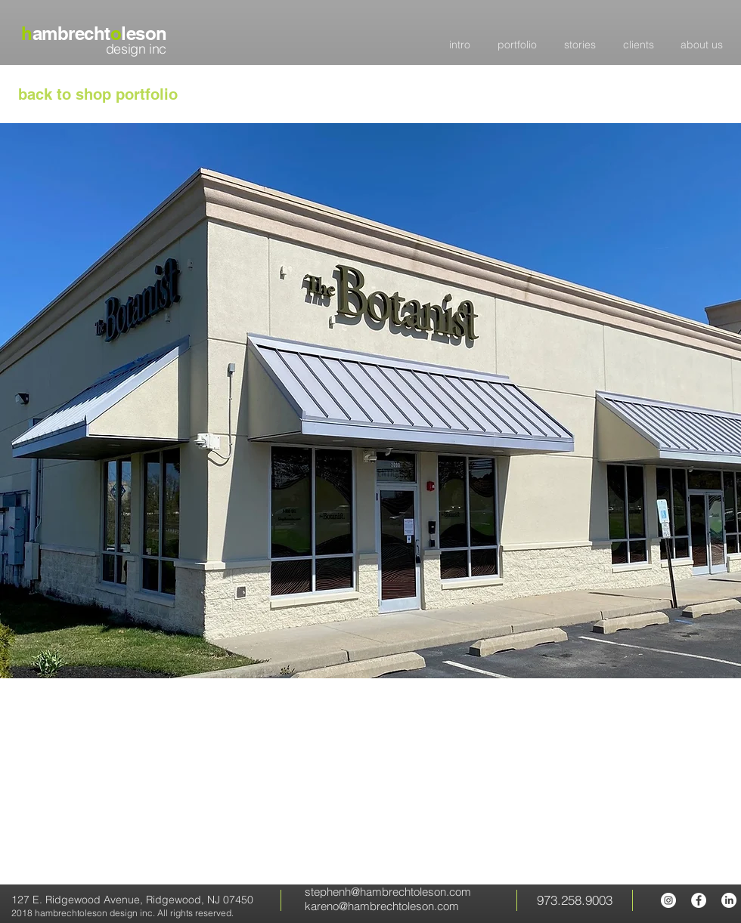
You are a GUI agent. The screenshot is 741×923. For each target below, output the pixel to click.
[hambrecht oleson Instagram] (668, 900)
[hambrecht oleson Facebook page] (698, 900)
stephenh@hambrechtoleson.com (388, 891)
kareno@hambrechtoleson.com (382, 906)
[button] (370, 400)
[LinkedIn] (728, 900)
